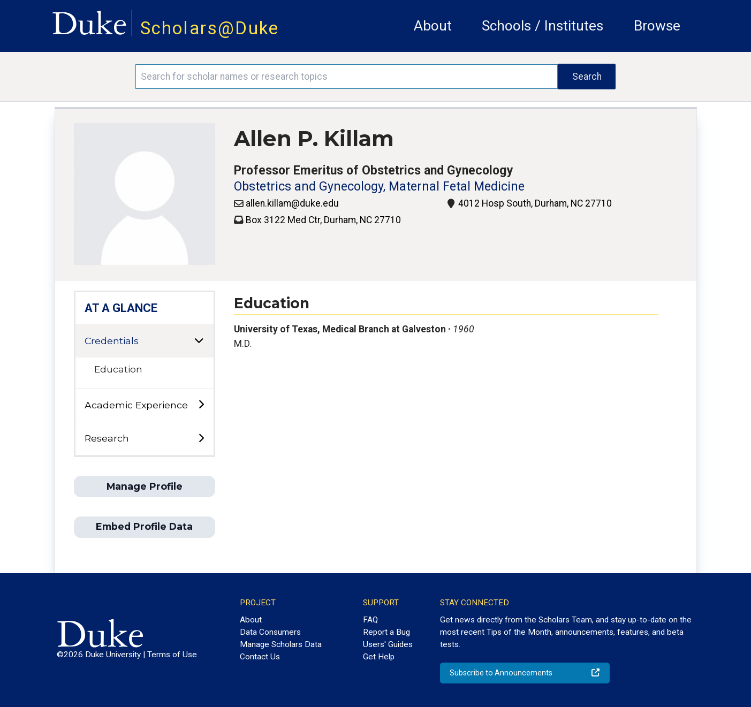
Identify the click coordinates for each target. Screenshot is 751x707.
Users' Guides (388, 644)
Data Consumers (270, 632)
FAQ (370, 620)
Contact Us (260, 657)
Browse (657, 26)
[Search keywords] (346, 76)
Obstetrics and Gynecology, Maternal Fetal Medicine (379, 186)
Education (118, 369)
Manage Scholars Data (281, 644)
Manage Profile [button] (145, 486)
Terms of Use (172, 654)
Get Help (379, 657)
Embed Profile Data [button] (144, 526)
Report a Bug (386, 632)
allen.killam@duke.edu (292, 203)
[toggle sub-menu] (201, 405)
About (433, 26)
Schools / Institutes (542, 26)
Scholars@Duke (209, 28)
